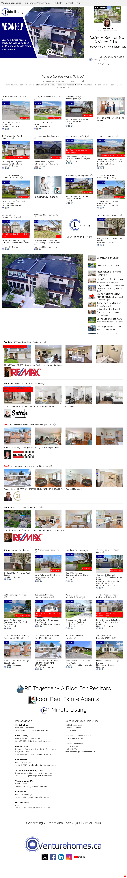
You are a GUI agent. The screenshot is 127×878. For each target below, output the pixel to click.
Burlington (13, 166)
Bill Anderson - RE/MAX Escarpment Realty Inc (76, 621)
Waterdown (60, 530)
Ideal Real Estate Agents (63, 698)
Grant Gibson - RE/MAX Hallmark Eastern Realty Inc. (46, 162)
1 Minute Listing (63, 709)
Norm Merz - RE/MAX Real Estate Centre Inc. (13, 202)
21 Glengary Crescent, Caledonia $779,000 (107, 176)
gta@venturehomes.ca (40, 786)
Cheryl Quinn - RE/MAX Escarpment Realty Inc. (12, 162)
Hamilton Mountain (51, 247)
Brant (77, 85)
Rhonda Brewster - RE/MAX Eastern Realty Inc (77, 120)
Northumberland (88, 85)
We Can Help (104, 64)
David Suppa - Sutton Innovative (11, 123)
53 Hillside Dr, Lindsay (75, 550)
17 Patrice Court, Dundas (108, 215)
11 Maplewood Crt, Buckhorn (46, 136)
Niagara (70, 85)
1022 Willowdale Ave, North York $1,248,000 (26, 466)
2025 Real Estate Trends (109, 265)
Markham (77, 489)
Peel (99, 85)
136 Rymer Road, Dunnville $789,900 (104, 636)
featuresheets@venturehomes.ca (80, 751)
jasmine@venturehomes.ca (40, 776)
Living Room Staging (107, 279)
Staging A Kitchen (106, 334)
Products (57, 2)
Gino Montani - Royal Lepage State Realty (48, 621)
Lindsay (51, 85)
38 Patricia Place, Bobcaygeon (73, 97)
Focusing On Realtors (46, 196)
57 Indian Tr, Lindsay (106, 136)
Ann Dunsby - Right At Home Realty (46, 123)
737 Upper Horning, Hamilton (47, 215)
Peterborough (41, 85)
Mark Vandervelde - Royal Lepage (107, 662)
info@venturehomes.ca (76, 738)
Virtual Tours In (12, 85)
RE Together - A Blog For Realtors (63, 688)
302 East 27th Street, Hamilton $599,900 (44, 596)
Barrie (119, 85)
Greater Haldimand (74, 625)
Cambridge (60, 87)
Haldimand (61, 85)
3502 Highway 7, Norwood (16, 595)
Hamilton (23, 85)
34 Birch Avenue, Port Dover (47, 550)
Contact (69, 2)
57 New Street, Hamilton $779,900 (10, 216)
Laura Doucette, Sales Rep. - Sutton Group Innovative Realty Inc (15, 243)
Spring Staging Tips (106, 319)
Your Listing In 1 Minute (79, 236)
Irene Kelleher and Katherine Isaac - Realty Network (47, 576)
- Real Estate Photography (25, 2)
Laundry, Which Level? (108, 257)
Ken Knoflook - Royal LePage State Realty (78, 662)
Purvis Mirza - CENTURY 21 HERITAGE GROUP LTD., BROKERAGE (32, 489)
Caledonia (17, 205)
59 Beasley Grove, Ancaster (14, 96)
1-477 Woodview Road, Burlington (23, 342)
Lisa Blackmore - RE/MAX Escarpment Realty (24, 530)
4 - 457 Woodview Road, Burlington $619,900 (107, 596)
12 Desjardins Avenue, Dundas (47, 96)
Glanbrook (110, 585)
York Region (66, 489)
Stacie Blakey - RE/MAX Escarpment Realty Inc (107, 202)
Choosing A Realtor (106, 303)
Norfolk (113, 85)
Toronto (105, 85)
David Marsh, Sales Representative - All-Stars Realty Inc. (77, 575)
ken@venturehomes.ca (39, 797)
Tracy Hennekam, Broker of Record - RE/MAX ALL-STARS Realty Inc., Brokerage (109, 161)
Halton (31, 85)
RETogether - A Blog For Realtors (110, 119)
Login (78, 2)
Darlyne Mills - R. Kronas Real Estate (110, 239)
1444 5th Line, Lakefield (76, 136)
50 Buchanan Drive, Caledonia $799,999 (11, 176)
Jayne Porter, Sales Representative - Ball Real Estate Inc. (15, 622)
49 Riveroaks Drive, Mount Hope (107, 551)
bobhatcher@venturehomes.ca (42, 765)
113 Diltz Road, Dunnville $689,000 (74, 596)
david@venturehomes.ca (40, 754)
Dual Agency (103, 326)
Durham (69, 87)
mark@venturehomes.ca (39, 808)
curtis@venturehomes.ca (40, 730)
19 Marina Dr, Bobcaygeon (77, 175)
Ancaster (15, 126)
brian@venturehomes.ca (39, 741)
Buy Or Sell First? (105, 285)
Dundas (46, 126)
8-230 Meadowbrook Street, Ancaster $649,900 (28, 425)
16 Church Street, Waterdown (21, 507)
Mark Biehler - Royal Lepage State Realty (22, 447)
